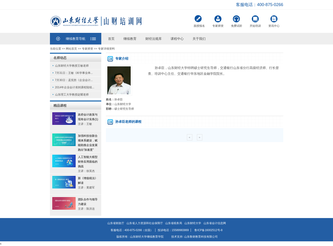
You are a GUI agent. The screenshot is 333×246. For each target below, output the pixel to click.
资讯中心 (274, 20)
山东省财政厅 (115, 223)
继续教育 (130, 39)
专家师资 (218, 20)
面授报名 (199, 21)
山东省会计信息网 (214, 223)
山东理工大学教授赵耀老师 (72, 94)
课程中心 (177, 39)
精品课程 (60, 105)
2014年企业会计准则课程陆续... (75, 87)
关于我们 (199, 39)
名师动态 (60, 58)
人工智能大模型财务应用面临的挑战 (88, 161)
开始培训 (255, 20)
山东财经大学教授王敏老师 (72, 65)
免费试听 (236, 20)
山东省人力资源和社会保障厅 (144, 223)
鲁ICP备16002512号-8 (208, 230)
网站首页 (71, 48)
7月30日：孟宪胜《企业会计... (74, 80)
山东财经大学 (192, 223)
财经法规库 (153, 39)
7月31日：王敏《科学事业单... (74, 73)
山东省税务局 (173, 223)
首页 (111, 39)
